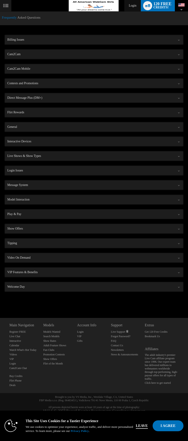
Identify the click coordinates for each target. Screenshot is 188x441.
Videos (13, 354)
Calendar (14, 345)
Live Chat (14, 336)
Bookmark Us (152, 336)
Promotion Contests (54, 354)
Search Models (51, 336)
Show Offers (50, 359)
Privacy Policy (80, 431)
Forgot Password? (120, 336)
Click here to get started (158, 382)
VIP (11, 359)
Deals (12, 385)
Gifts (80, 340)
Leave (142, 426)
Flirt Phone (15, 380)
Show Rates (49, 340)
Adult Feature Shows (54, 345)
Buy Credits (15, 376)
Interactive (15, 340)
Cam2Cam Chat (18, 368)
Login (132, 5)
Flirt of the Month (53, 363)
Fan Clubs (48, 350)
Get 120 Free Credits (156, 331)
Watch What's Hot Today (23, 350)
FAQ (113, 340)
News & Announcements (124, 354)
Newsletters (117, 350)
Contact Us (117, 345)
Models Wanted (51, 331)
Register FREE (17, 331)
